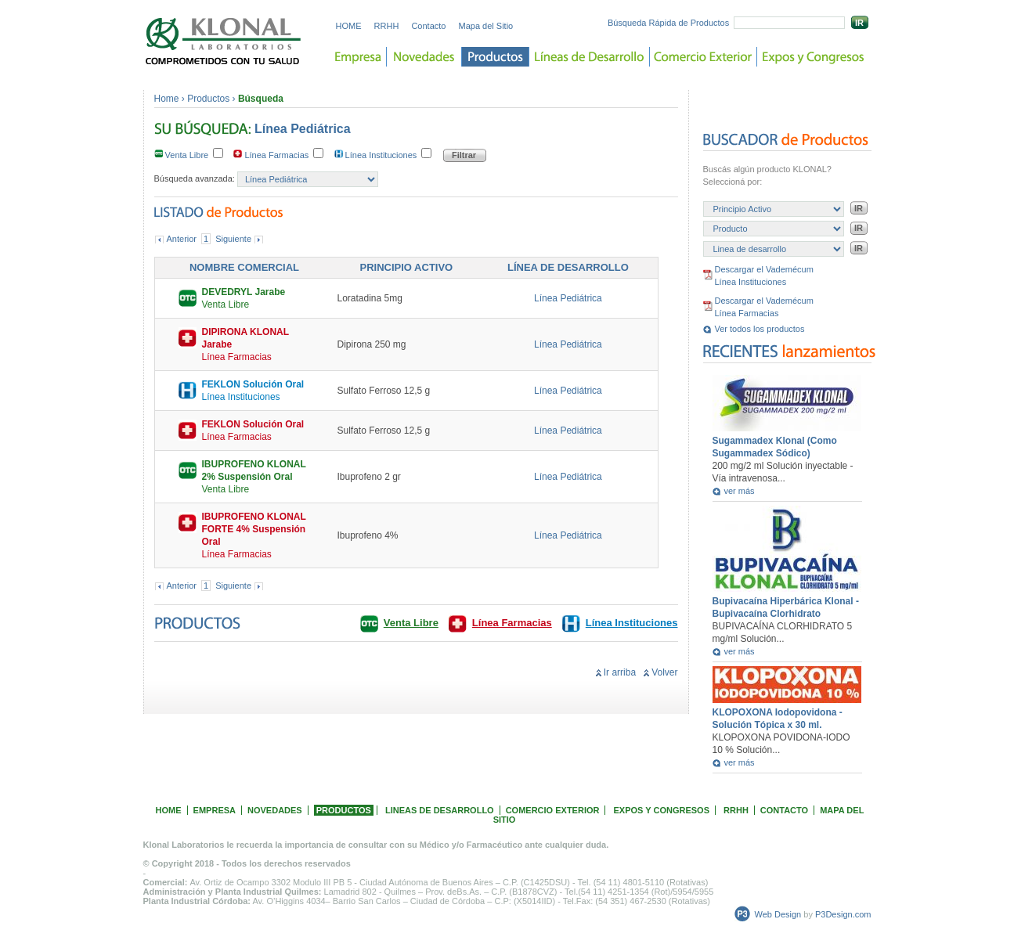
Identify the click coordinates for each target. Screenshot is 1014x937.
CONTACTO (784, 810)
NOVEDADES (274, 810)
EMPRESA (214, 810)
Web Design (778, 914)
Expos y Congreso (813, 57)
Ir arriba (620, 672)
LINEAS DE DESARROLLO (439, 810)
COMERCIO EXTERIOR (553, 810)
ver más (739, 491)
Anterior (182, 238)
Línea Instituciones (384, 155)
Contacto (428, 26)
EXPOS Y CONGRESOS (661, 810)
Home (166, 98)
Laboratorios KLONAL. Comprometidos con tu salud (224, 41)
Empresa (358, 57)
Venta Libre (190, 155)
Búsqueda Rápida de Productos (668, 22)
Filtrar (464, 155)
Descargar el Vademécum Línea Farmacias (764, 307)
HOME (349, 26)
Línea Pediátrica (568, 298)
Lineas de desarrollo (589, 57)
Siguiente (233, 238)
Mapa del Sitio (486, 26)
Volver (664, 672)
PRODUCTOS (343, 810)
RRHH (386, 26)
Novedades (424, 57)
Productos (495, 57)
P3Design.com (843, 914)
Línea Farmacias (279, 155)
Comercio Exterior (703, 57)
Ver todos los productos (760, 328)
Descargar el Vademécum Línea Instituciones (764, 276)
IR (859, 22)
